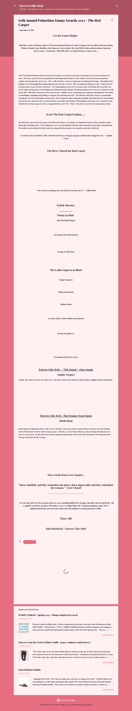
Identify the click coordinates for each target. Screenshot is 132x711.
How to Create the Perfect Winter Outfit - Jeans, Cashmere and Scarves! (54, 642)
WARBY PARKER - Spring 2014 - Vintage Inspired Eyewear (48, 615)
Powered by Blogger (66, 700)
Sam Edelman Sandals (29, 669)
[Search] (116, 6)
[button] (112, 20)
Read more (108, 635)
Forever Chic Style (31, 6)
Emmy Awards (29, 542)
